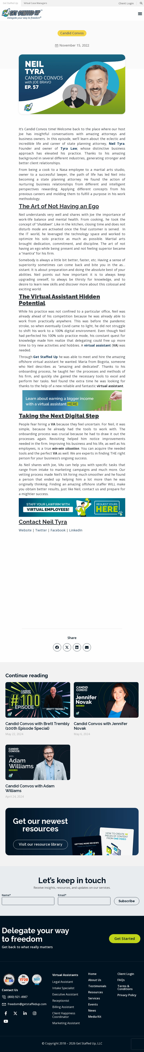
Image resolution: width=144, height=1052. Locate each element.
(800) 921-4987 (17, 997)
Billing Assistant (63, 1007)
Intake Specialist (63, 988)
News (92, 1010)
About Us (94, 980)
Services (94, 998)
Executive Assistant (65, 994)
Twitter (40, 530)
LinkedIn (75, 530)
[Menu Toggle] (140, 13)
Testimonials (97, 986)
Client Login (125, 973)
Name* (6, 895)
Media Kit (94, 1016)
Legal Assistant (62, 982)
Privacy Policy (126, 995)
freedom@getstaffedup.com (27, 1004)
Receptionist (60, 1000)
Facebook (58, 530)
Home (92, 973)
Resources (95, 992)
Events (93, 1004)
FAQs (121, 980)
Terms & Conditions (125, 987)
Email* (62, 895)
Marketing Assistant (66, 1023)
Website (25, 530)
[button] (10, 3)
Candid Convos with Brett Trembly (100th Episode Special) (37, 726)
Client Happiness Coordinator (63, 1015)
